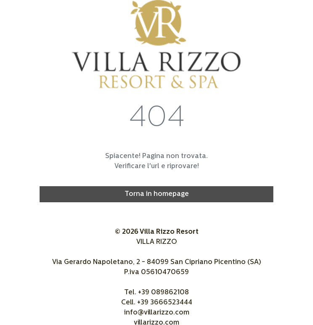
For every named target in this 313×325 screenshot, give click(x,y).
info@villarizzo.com (156, 312)
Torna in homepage (157, 194)
